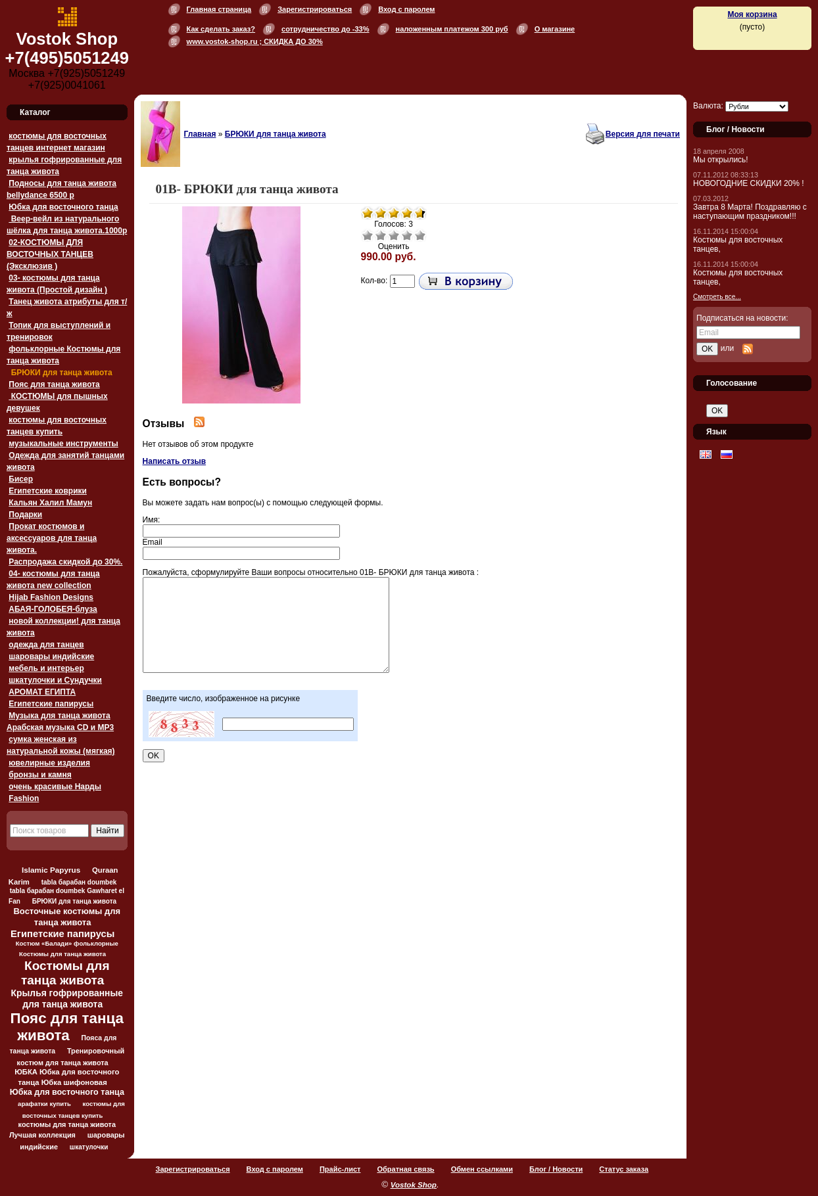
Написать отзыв (174, 461)
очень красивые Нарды (55, 786)
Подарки (25, 514)
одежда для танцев (46, 644)
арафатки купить (44, 1103)
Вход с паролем (406, 9)
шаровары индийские (51, 656)
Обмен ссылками (482, 1169)
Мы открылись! (720, 159)
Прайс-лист (340, 1169)
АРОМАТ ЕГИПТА (42, 692)
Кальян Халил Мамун (50, 502)
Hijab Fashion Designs (51, 597)
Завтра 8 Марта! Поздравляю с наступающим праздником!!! (750, 211)
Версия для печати (643, 134)
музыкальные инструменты (63, 443)
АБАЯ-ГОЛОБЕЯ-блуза (53, 609)
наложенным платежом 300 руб (452, 29)
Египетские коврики (48, 490)
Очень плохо (367, 235)
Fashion (24, 798)
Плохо (380, 235)
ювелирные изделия (49, 763)
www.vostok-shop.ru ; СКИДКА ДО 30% (255, 41)
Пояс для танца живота (54, 384)
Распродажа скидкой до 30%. (65, 561)
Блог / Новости (556, 1169)
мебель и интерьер (46, 668)
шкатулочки (89, 1147)
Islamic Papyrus (51, 869)
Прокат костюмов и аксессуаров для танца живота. (52, 538)
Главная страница (219, 9)
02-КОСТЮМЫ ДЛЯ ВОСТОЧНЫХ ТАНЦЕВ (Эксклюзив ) (50, 254)
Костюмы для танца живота (65, 973)
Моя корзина (752, 14)
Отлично (420, 235)
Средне (393, 235)
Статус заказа (623, 1169)
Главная (200, 134)
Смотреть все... (717, 296)
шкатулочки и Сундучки (55, 680)
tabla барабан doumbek (79, 882)
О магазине (555, 29)
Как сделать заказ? (221, 29)
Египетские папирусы (51, 703)
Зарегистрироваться (314, 9)
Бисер (21, 479)
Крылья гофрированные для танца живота (67, 998)
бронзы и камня (40, 774)
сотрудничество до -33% (325, 29)
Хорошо (407, 235)
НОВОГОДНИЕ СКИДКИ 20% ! (748, 183)
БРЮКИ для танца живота (60, 372)
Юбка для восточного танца (63, 207)
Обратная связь (405, 1169)
